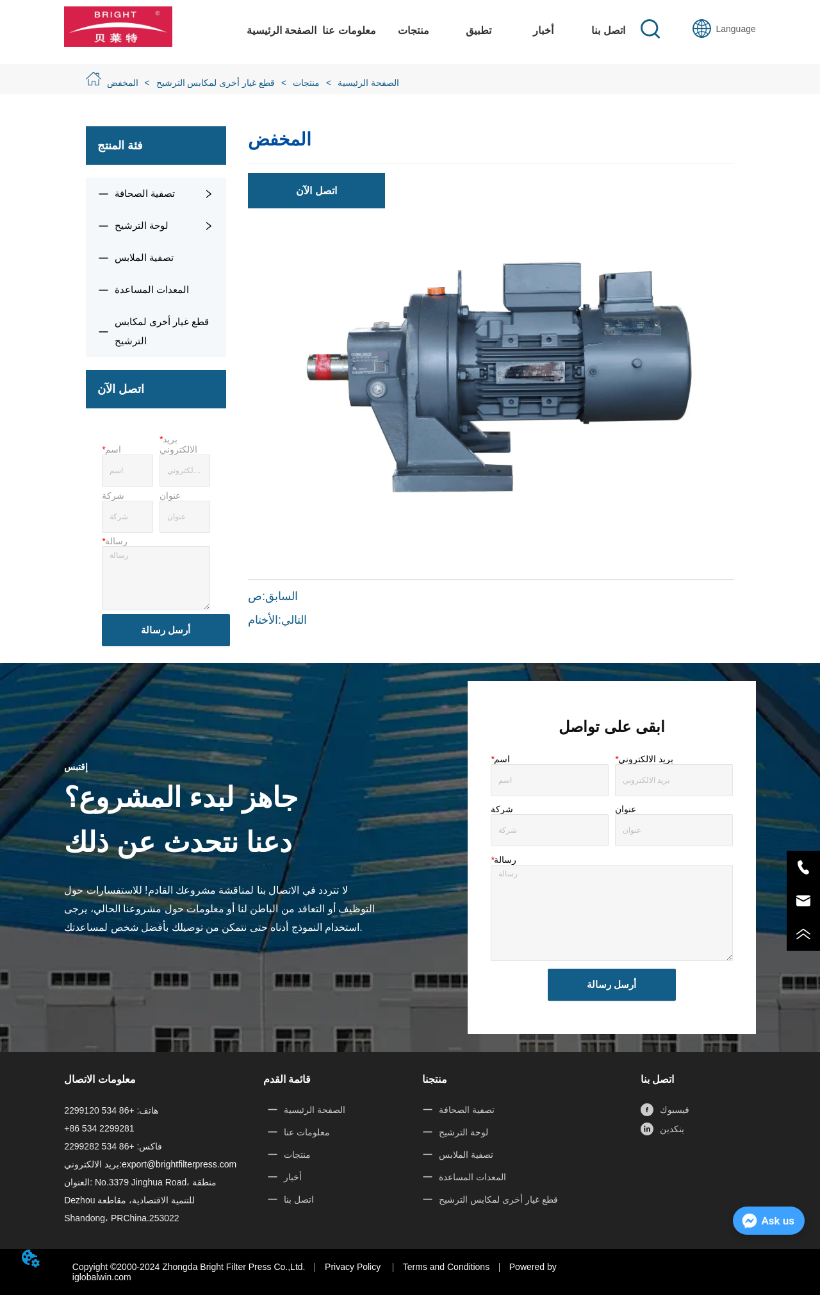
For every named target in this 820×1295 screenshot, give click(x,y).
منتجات (306, 83)
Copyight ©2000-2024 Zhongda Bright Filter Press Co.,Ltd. (189, 1267)
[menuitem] (413, 30)
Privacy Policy (354, 1267)
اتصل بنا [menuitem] (608, 30)
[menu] (444, 30)
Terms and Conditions (446, 1267)
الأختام (263, 620)
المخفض (124, 83)
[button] (413, 30)
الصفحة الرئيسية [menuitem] (281, 30)
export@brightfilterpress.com (179, 1164)
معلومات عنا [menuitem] (348, 30)
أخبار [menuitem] (543, 30)
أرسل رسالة (165, 629)
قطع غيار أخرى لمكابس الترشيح (215, 83)
